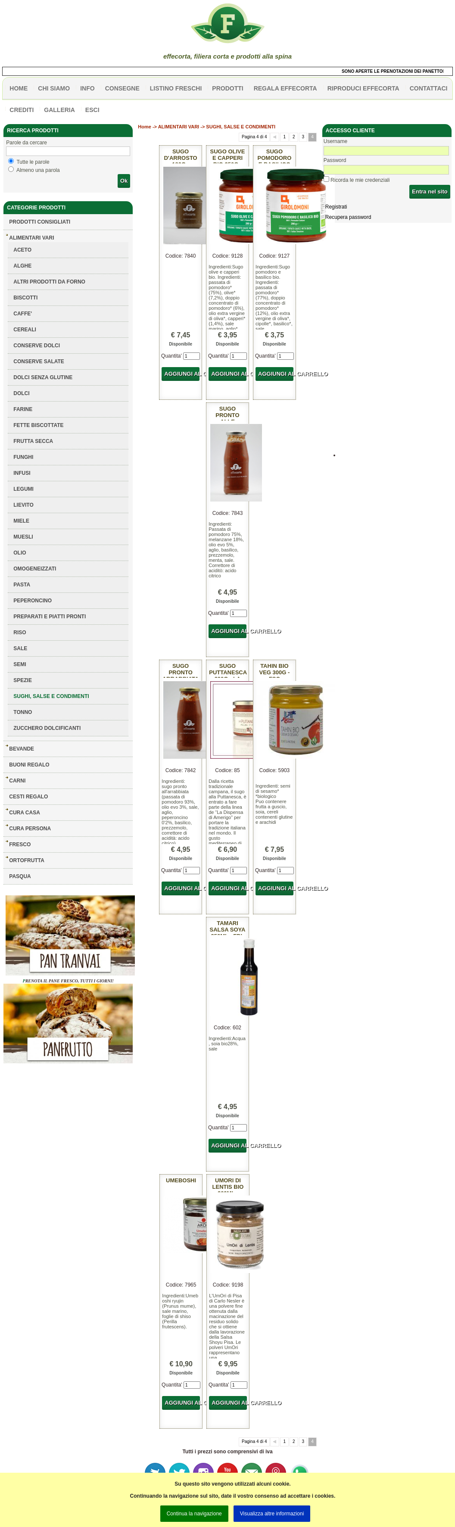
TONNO (22, 712)
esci (92, 109)
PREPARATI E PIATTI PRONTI (49, 617)
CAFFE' (22, 314)
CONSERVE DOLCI (36, 346)
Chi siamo (54, 88)
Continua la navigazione (194, 1514)
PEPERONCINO (32, 601)
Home (144, 126)
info (87, 88)
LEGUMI (23, 489)
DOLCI (21, 393)
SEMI (19, 664)
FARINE (22, 409)
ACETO (22, 250)
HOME (18, 88)
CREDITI (21, 109)
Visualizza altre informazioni (272, 1514)
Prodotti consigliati (39, 222)
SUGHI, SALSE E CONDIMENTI (51, 696)
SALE (20, 648)
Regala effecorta (285, 88)
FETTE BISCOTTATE (38, 425)
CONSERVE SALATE (38, 361)
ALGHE (22, 266)
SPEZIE (22, 680)
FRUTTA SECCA (33, 441)
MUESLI (23, 537)
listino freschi (176, 88)
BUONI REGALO (29, 765)
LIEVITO (23, 505)
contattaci (429, 88)
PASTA (21, 585)
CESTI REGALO (28, 797)
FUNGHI (23, 457)
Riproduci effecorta (363, 88)
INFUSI (21, 473)
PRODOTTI (227, 88)
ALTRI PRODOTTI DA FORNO (49, 282)
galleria (59, 109)
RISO (19, 632)
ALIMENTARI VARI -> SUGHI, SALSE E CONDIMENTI (216, 126)
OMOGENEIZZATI (34, 569)
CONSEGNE (122, 88)
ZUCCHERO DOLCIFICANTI (47, 728)
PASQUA (20, 876)
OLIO (19, 553)
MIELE (21, 521)
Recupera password (348, 217)
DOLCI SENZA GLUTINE (42, 377)
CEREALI (24, 330)
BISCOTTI (25, 298)
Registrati (336, 207)
